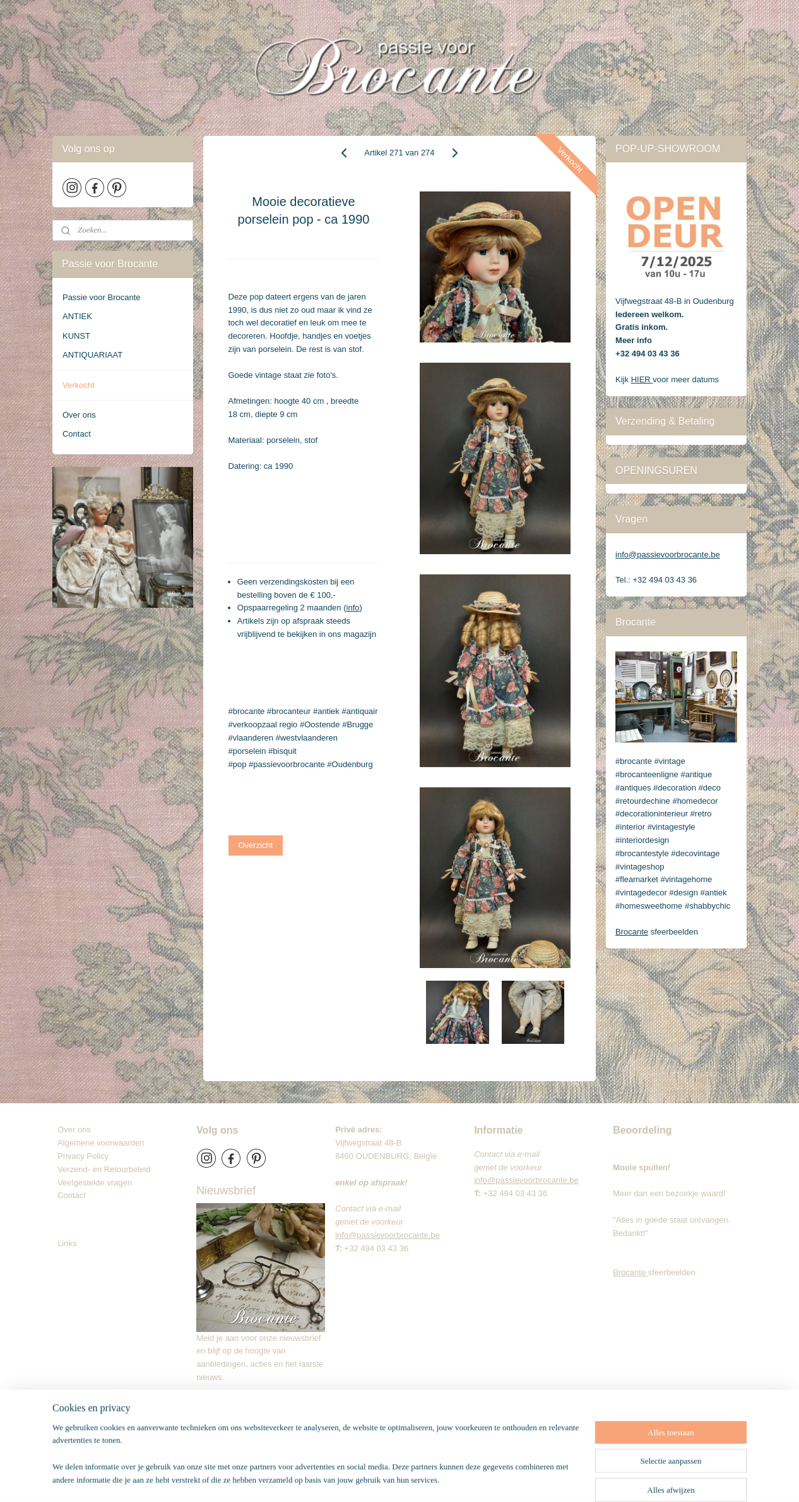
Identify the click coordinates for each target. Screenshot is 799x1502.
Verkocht (78, 385)
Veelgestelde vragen (94, 1182)
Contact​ (76, 1195)
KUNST (76, 336)
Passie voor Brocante (101, 297)
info (353, 607)
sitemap (389, 1478)
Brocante (631, 931)
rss (412, 1478)
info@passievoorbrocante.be (667, 554)
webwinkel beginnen (453, 1478)
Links (66, 1243)
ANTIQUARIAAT (92, 355)
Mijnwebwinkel (550, 1478)
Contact (76, 434)
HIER (642, 379)
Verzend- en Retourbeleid (103, 1169)
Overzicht (256, 845)
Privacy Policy (83, 1156)
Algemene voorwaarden (100, 1143)
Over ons (79, 415)
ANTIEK (77, 316)
